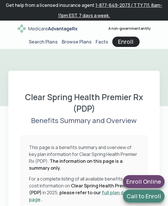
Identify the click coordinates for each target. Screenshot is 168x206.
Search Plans (43, 42)
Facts (102, 42)
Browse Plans (77, 42)
